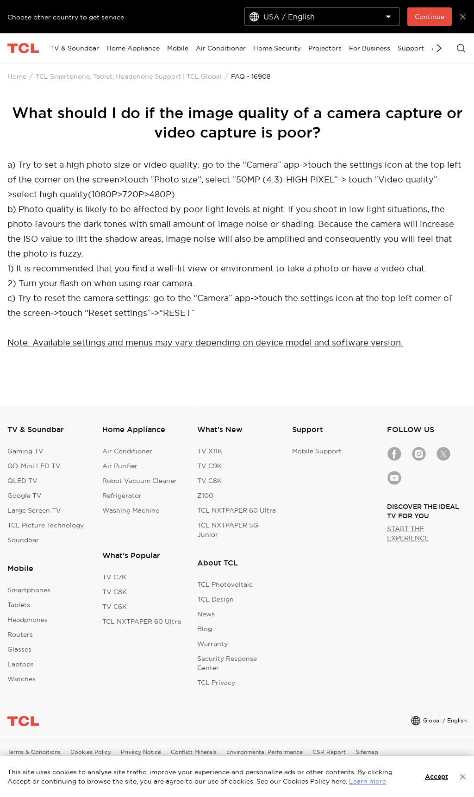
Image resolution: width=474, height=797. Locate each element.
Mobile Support (317, 451)
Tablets (18, 605)
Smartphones (28, 590)
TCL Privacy (216, 682)
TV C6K (114, 606)
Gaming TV (25, 451)
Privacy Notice (141, 751)
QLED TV (22, 481)
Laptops (20, 664)
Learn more (367, 781)
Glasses (19, 649)
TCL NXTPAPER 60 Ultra (141, 621)
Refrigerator (122, 495)
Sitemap (367, 751)
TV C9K (209, 466)
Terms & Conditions (34, 751)
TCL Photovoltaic (225, 584)
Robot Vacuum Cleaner (139, 481)
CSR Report (329, 751)
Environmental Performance (264, 751)
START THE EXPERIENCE (408, 533)
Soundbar (23, 540)
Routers (20, 634)
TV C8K (114, 592)
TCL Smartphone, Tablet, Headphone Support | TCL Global (129, 76)
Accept (436, 776)
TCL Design (215, 599)
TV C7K (114, 577)
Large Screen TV (34, 510)
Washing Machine (130, 510)
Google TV (24, 495)
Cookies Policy (90, 751)
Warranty (212, 644)
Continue (429, 17)
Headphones (27, 619)
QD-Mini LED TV (34, 466)
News (206, 614)
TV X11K (209, 451)
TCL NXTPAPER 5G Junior (227, 530)
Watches (21, 679)
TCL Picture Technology (45, 525)
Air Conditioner (127, 451)
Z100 (205, 495)
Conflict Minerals (194, 751)
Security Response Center (227, 663)
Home (16, 76)
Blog (204, 629)
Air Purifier (119, 466)
